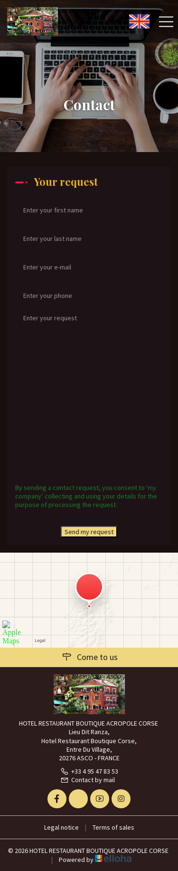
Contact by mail (87, 779)
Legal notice (61, 827)
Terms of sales (113, 827)
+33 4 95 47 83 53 (89, 771)
